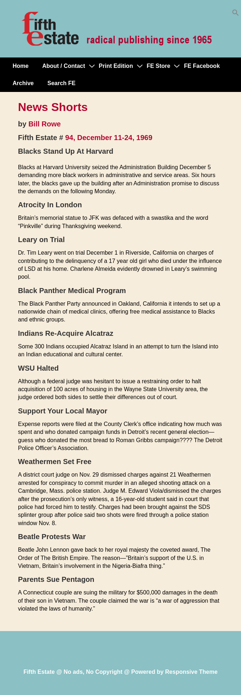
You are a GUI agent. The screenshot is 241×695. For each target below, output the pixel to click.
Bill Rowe (44, 124)
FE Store (158, 66)
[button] (235, 14)
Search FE (61, 83)
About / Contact (63, 66)
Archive (23, 83)
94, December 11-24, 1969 (108, 138)
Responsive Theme (191, 672)
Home (20, 66)
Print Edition (116, 66)
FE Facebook (202, 66)
